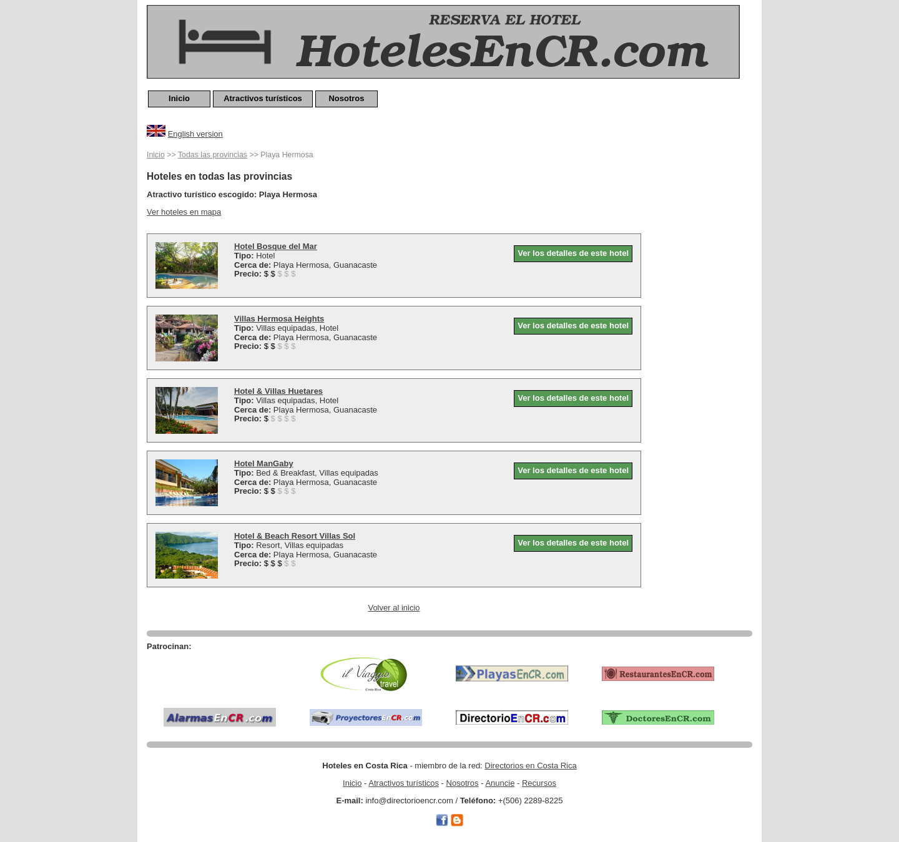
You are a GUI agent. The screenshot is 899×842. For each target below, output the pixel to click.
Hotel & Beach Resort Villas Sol (294, 536)
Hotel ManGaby (263, 463)
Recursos (539, 783)
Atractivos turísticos (263, 98)
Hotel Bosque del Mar (275, 246)
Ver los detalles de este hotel (573, 253)
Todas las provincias (212, 154)
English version (195, 134)
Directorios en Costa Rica (530, 765)
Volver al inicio (394, 607)
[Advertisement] (702, 335)
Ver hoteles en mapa (184, 212)
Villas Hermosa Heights (279, 318)
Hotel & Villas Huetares (278, 391)
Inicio (179, 98)
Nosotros (346, 98)
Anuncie (499, 783)
